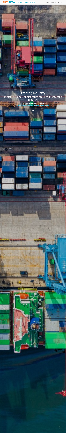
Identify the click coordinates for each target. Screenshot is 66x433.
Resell (41, 105)
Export (19, 105)
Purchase (36, 105)
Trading (47, 105)
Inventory (30, 105)
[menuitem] (48, 2)
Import (24, 105)
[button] (55, 2)
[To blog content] (33, 110)
